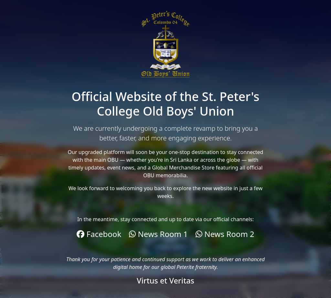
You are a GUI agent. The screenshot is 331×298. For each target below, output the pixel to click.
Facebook (99, 234)
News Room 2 (225, 234)
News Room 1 (158, 234)
